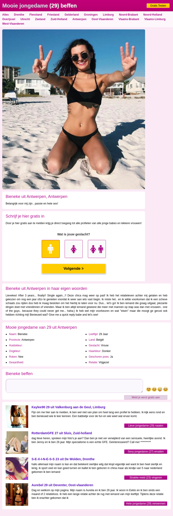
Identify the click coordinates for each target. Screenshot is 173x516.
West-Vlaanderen (13, 23)
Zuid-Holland (59, 19)
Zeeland (40, 19)
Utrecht (25, 19)
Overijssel (8, 19)
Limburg (108, 14)
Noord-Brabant (128, 14)
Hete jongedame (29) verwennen (146, 503)
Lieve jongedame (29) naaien (145, 425)
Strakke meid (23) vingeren (146, 477)
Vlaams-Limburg (155, 19)
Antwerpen (79, 19)
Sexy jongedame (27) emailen (146, 451)
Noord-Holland (152, 14)
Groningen (91, 14)
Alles (5, 14)
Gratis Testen (158, 5)
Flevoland (36, 14)
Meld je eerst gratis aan (146, 397)
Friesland (53, 14)
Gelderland (72, 14)
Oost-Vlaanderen (102, 19)
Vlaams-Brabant (128, 19)
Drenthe (19, 14)
